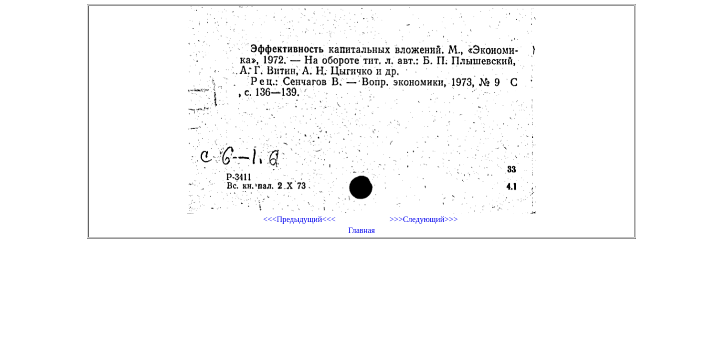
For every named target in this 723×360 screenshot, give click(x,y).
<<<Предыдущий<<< (299, 219)
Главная (361, 230)
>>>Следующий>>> (423, 219)
